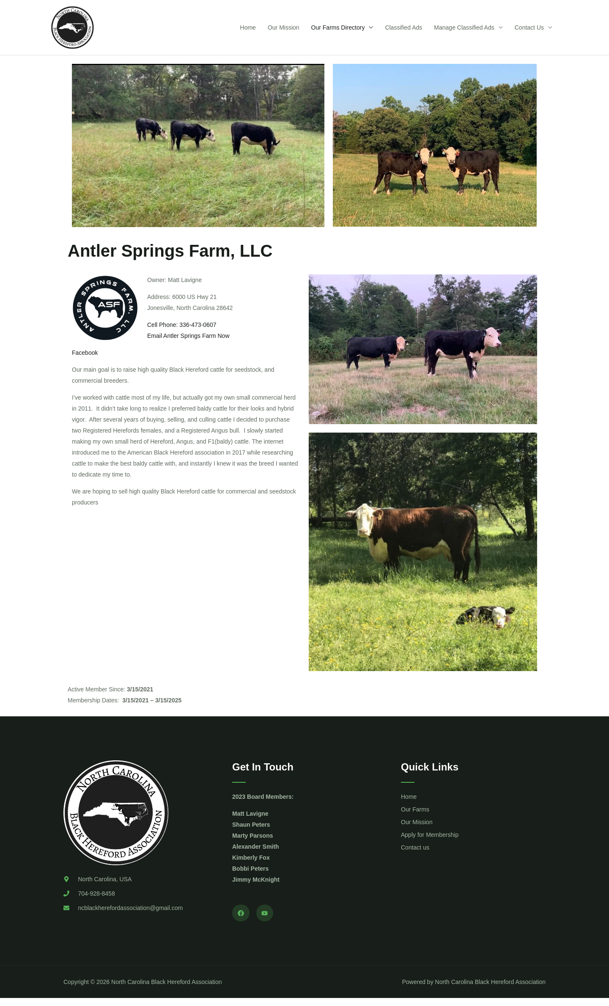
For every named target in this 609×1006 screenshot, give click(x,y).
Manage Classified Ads (464, 31)
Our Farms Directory (338, 31)
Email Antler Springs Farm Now (188, 343)
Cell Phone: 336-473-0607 (181, 332)
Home (248, 31)
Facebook (85, 360)
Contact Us (529, 31)
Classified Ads (403, 31)
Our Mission (283, 31)
